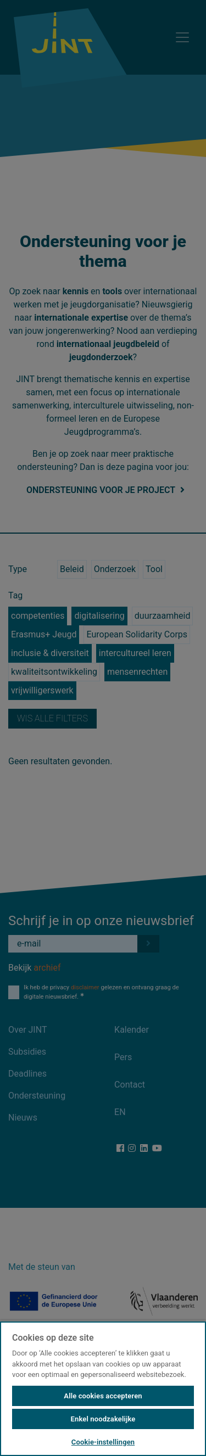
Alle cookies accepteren (103, 1396)
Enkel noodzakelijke (103, 1419)
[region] (103, 1388)
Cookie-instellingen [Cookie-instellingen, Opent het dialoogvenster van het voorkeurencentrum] (103, 1442)
